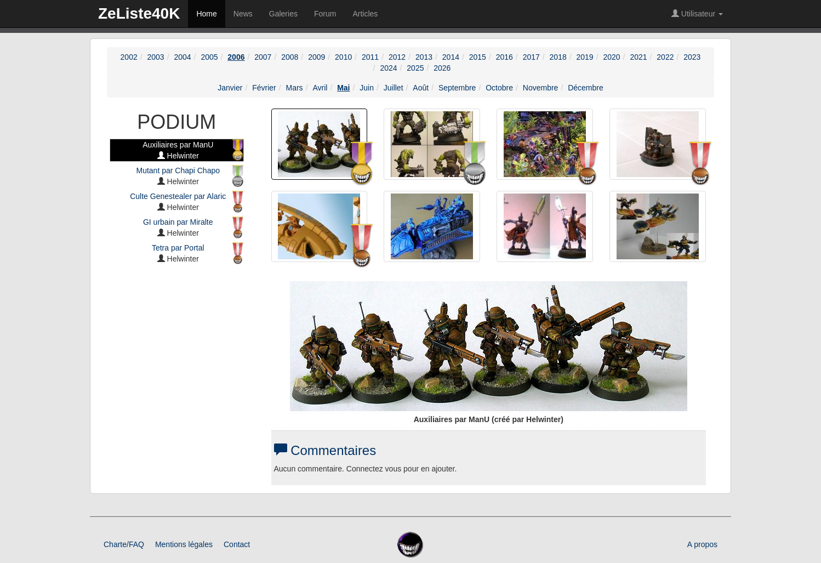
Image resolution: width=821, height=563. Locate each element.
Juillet (393, 87)
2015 (477, 57)
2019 (585, 57)
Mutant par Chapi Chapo (178, 170)
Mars (294, 87)
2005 (209, 57)
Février (264, 87)
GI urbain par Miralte (178, 222)
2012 (397, 57)
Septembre (457, 87)
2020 (611, 57)
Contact (237, 544)
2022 (665, 57)
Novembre (540, 87)
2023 (691, 57)
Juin (367, 87)
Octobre (499, 87)
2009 (316, 57)
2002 (129, 57)
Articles (365, 13)
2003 (155, 57)
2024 (388, 68)
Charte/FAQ (124, 544)
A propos (702, 544)
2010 (343, 57)
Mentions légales (184, 544)
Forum (325, 13)
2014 (450, 57)
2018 (558, 57)
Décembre (585, 87)
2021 (638, 57)
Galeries (283, 13)
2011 (370, 57)
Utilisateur (697, 13)
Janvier (230, 87)
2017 (531, 57)
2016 (504, 57)
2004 (182, 57)
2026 (442, 68)
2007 (262, 57)
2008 (289, 57)
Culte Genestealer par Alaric (178, 196)
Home (206, 13)
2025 (415, 68)
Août (421, 87)
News (243, 13)
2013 (423, 57)
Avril (319, 87)
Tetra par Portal (178, 247)
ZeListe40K (139, 13)
